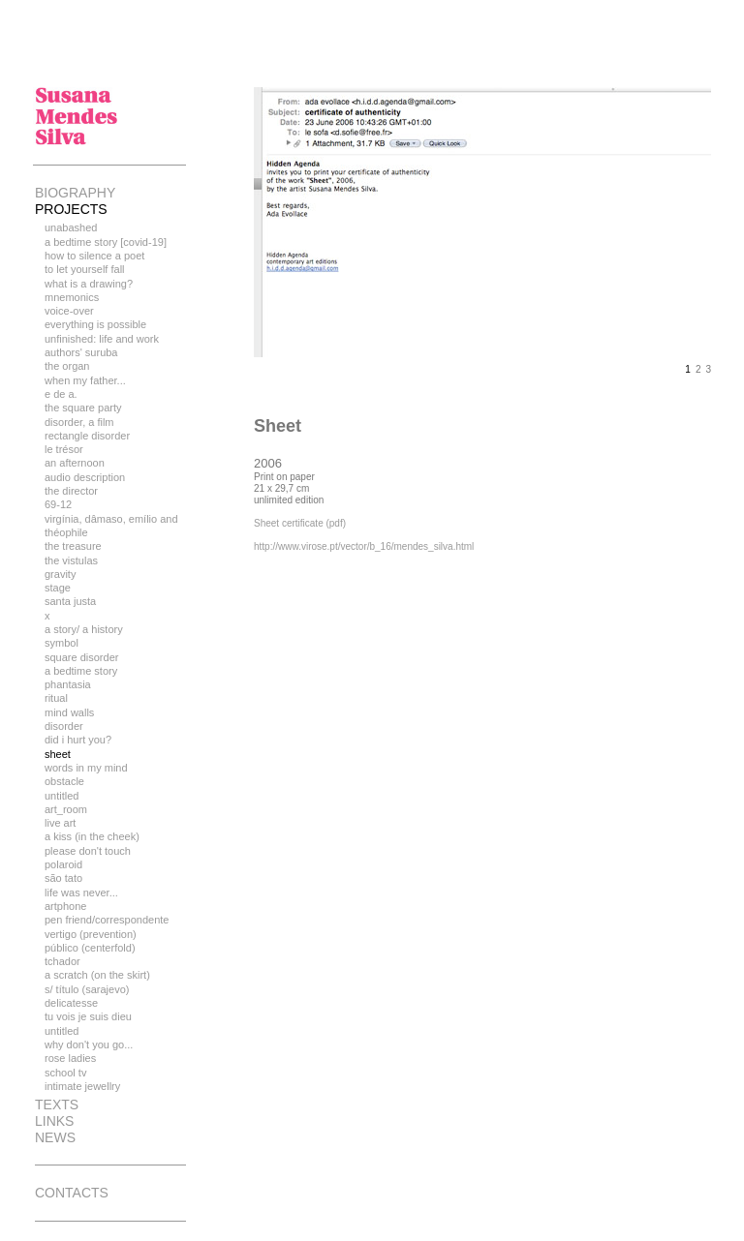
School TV (65, 1072)
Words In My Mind (86, 767)
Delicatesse (71, 1003)
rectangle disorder (87, 435)
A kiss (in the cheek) (92, 836)
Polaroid (63, 864)
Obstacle (64, 781)
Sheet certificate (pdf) (300, 523)
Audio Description (85, 477)
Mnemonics (72, 297)
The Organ (67, 366)
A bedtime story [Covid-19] (106, 242)
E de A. (61, 394)
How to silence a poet (94, 255)
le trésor (64, 449)
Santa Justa (70, 601)
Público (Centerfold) (90, 947)
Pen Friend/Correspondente (107, 919)
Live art (60, 823)
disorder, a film (79, 422)
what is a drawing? (89, 283)
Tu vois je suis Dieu (88, 1016)
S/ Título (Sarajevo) (87, 989)
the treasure (73, 546)
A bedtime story (81, 671)
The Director (71, 491)
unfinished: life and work (102, 339)
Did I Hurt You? (78, 739)
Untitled (61, 796)
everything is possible (95, 324)
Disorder (64, 726)
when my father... (85, 380)
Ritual (56, 698)
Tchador (62, 961)
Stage (58, 587)
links (54, 1121)
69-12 (58, 504)
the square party (83, 407)
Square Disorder (81, 657)
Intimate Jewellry (82, 1086)
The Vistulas (71, 560)
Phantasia (68, 684)
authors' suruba (81, 352)
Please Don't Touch (88, 851)
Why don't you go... (89, 1044)
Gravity (60, 574)
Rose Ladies (70, 1058)
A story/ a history (84, 629)
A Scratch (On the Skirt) (97, 975)
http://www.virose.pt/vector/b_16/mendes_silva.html (364, 546)
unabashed (71, 227)
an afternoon (75, 463)
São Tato (63, 878)
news (55, 1137)
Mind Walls (69, 712)
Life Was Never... (81, 892)
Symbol (61, 643)
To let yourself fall (85, 269)
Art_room (66, 809)
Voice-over (69, 311)
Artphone (65, 906)
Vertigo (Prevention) (91, 934)
